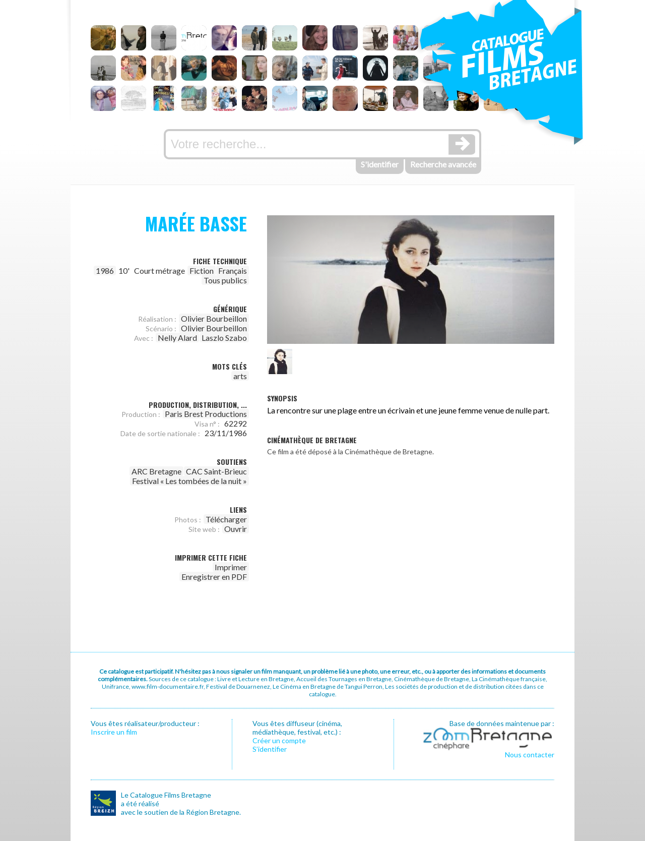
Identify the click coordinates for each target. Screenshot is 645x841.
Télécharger (226, 519)
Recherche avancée (443, 164)
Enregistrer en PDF (214, 576)
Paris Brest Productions (206, 413)
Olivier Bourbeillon (214, 318)
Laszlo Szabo (224, 337)
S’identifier (269, 749)
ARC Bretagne (156, 471)
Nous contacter (529, 754)
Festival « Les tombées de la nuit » (189, 481)
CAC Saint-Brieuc (216, 471)
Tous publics (225, 280)
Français (232, 270)
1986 (105, 270)
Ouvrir (235, 528)
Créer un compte (279, 740)
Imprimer (231, 567)
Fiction (201, 270)
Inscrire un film (114, 732)
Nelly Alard (177, 337)
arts (240, 376)
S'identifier (380, 164)
